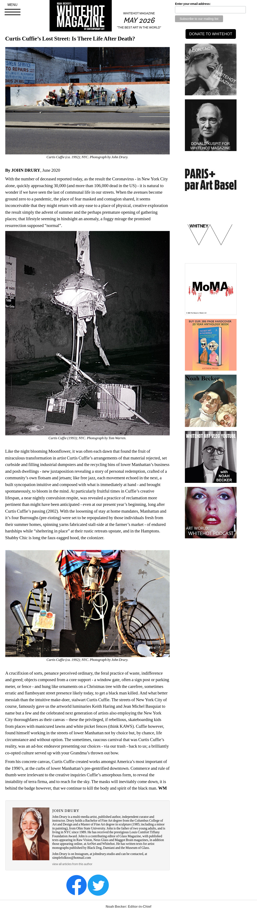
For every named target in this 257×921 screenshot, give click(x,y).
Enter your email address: (193, 3)
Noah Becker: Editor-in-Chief (128, 906)
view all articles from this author (72, 864)
